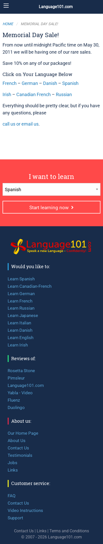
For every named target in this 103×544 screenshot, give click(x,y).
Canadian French (33, 94)
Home (8, 24)
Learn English (20, 337)
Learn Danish (20, 330)
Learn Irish (18, 344)
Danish (50, 83)
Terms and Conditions (69, 530)
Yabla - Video (20, 392)
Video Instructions (25, 510)
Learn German (21, 293)
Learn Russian (21, 308)
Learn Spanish (21, 278)
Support (15, 517)
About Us (16, 440)
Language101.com (56, 6)
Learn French (20, 301)
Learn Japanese (23, 315)
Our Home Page (23, 433)
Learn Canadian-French (30, 286)
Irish (7, 94)
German (30, 83)
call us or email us (20, 124)
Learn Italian (19, 322)
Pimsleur (16, 378)
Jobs (12, 462)
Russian (64, 94)
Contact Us (18, 447)
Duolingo (16, 407)
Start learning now (51, 207)
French (10, 83)
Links (13, 470)
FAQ (12, 495)
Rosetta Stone (21, 370)
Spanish (70, 83)
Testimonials (20, 455)
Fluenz (14, 400)
